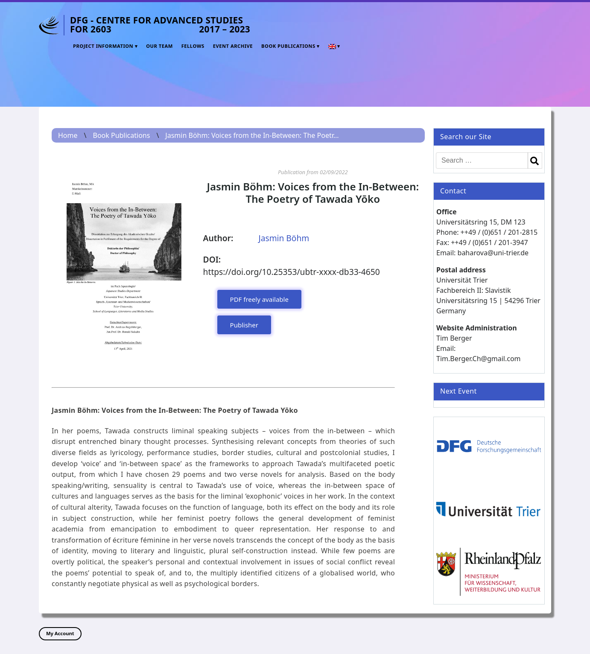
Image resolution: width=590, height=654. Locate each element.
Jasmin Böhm (283, 238)
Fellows (192, 46)
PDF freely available (259, 299)
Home (68, 135)
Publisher (244, 325)
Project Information (103, 46)
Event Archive (233, 46)
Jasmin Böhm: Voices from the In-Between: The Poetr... (252, 135)
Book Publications (288, 46)
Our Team (159, 46)
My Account (60, 633)
